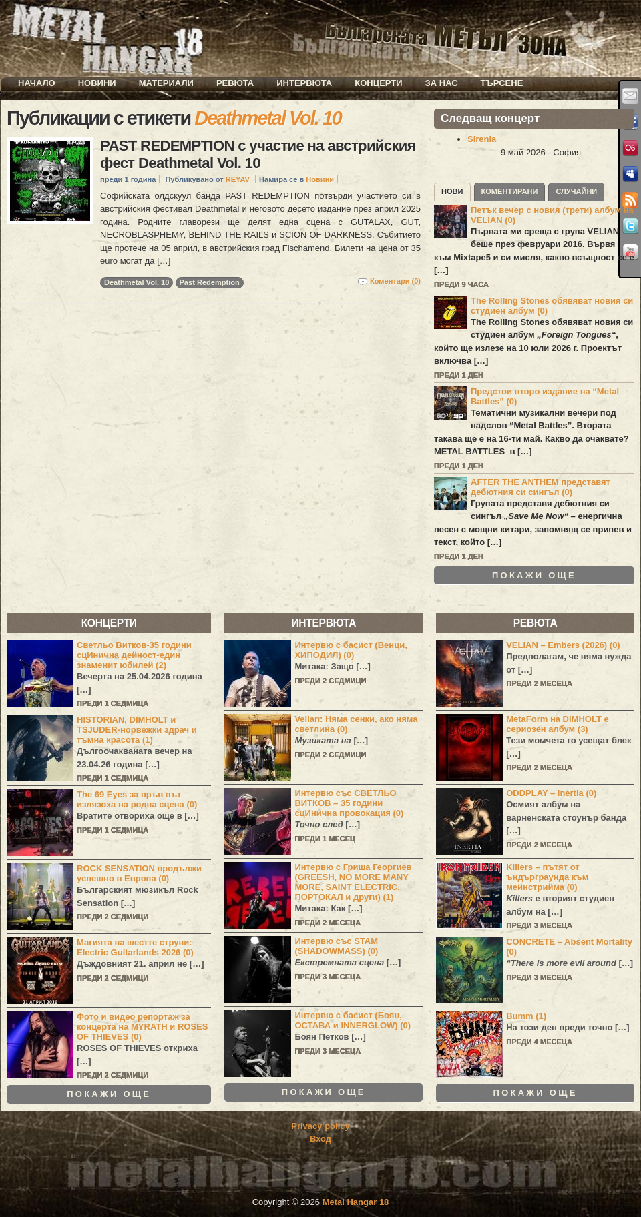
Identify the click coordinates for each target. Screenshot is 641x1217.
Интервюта (304, 83)
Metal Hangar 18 (356, 1202)
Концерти (378, 83)
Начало (36, 83)
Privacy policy (320, 1126)
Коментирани (509, 191)
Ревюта (235, 83)
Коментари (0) (395, 281)
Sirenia (481, 139)
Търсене (502, 83)
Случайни (576, 191)
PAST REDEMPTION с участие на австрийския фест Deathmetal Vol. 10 (257, 154)
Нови (452, 191)
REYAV (238, 179)
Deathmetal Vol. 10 (136, 282)
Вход (320, 1139)
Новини (97, 83)
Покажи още (534, 575)
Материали (166, 83)
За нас (441, 83)
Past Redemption (210, 282)
